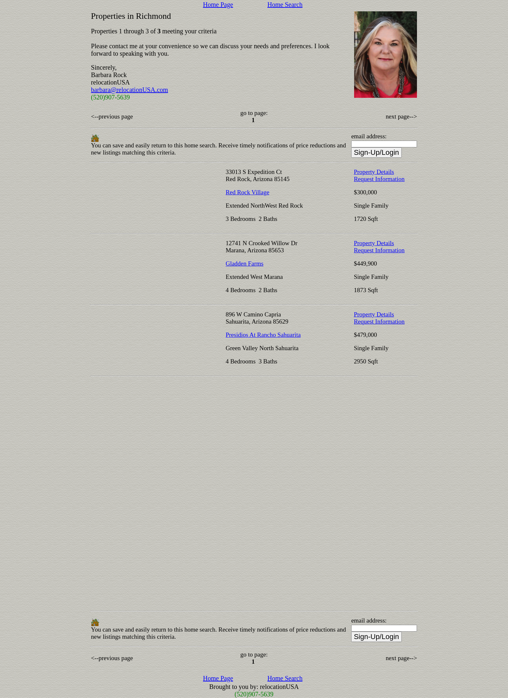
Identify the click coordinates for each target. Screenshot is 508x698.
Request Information (379, 179)
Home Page (218, 4)
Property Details (374, 171)
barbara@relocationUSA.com (129, 89)
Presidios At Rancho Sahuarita (263, 334)
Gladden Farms (244, 263)
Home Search (284, 4)
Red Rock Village (247, 192)
